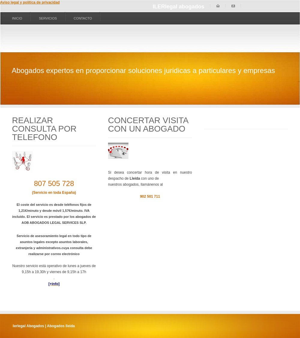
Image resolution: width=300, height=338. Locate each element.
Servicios (48, 18)
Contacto (83, 18)
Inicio (17, 18)
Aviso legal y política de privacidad (30, 2)
